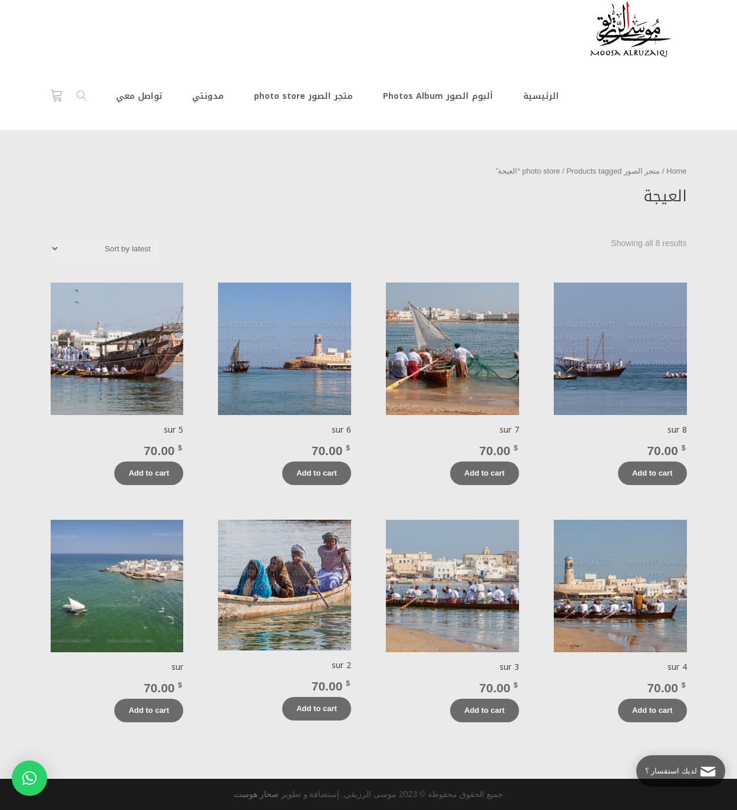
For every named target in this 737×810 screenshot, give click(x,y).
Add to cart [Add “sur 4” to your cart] (652, 710)
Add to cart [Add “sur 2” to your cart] (316, 708)
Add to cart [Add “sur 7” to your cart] (484, 473)
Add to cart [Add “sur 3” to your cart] (484, 710)
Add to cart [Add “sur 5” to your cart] (148, 473)
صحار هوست (256, 794)
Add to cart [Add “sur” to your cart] (148, 710)
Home (676, 171)
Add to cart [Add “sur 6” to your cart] (316, 473)
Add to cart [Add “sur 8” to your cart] (652, 473)
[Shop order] (104, 248)
